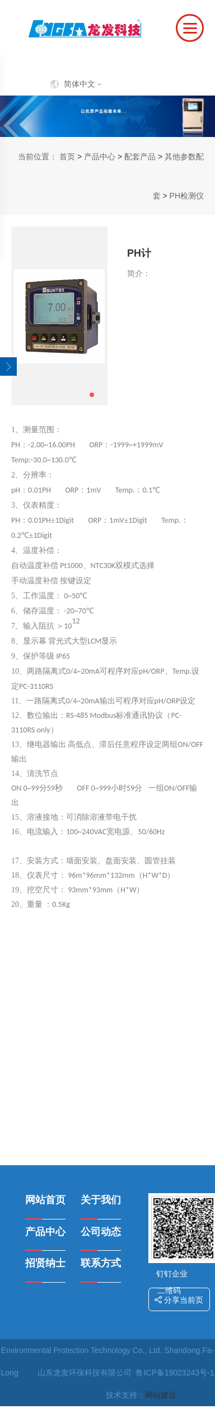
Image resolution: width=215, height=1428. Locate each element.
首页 (67, 156)
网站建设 (160, 1395)
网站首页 (45, 1199)
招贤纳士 (45, 1263)
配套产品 (140, 156)
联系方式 (101, 1263)
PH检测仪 (187, 195)
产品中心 (99, 156)
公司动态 (101, 1231)
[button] (92, 395)
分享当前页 (179, 1299)
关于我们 (101, 1199)
